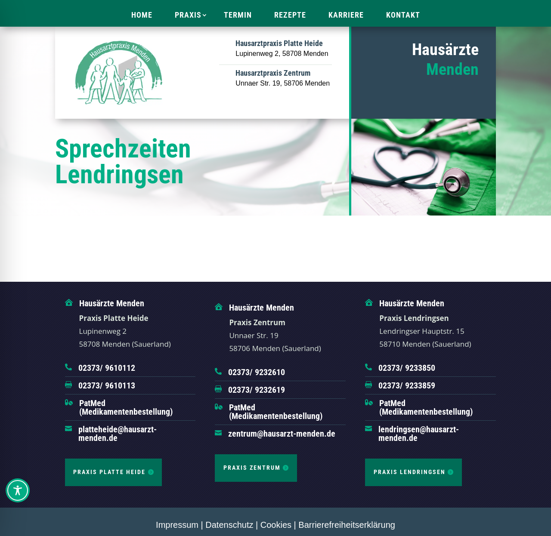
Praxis (188, 14)
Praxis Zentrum (252, 467)
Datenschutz (229, 525)
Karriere (346, 14)
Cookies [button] (275, 525)
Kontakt (403, 14)
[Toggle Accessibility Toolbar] (17, 490)
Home (141, 14)
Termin (238, 14)
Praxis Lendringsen (410, 471)
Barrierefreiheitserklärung (346, 525)
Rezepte (290, 14)
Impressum (177, 525)
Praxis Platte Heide (109, 471)
